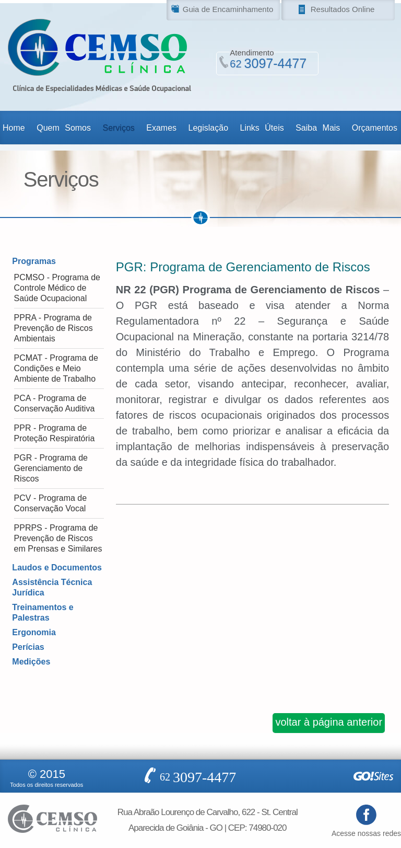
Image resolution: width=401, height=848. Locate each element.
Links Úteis (262, 127)
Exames (161, 127)
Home (14, 127)
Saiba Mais (318, 127)
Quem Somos (64, 127)
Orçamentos (374, 127)
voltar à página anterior (328, 722)
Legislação (208, 127)
